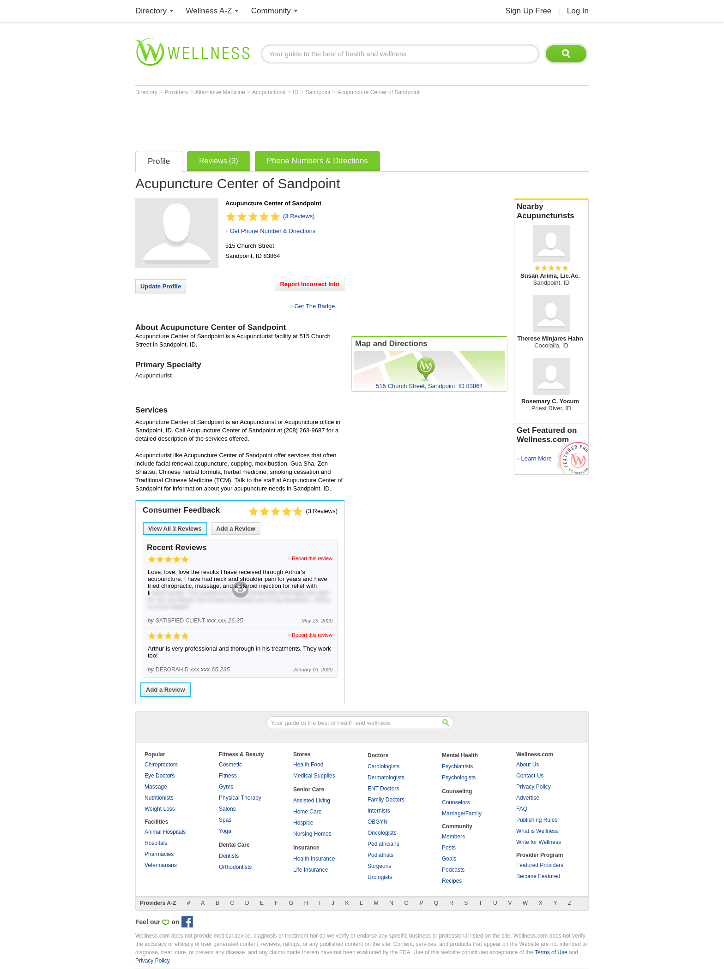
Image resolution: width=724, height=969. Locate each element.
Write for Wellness (538, 842)
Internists (379, 811)
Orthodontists (235, 867)
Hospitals (156, 843)
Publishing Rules (536, 820)
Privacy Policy (533, 787)
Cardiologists (383, 766)
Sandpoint (319, 92)
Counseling (457, 791)
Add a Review (235, 528)
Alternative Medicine (221, 92)
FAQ (521, 809)
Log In (578, 10)
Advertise (527, 798)
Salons (227, 809)
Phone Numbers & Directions (317, 160)
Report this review (312, 558)
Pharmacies (159, 854)
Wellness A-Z (209, 10)
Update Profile (160, 286)
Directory (151, 10)
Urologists (380, 877)
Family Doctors (386, 799)
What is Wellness (537, 831)
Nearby (551, 211)
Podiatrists (380, 855)
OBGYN (377, 822)
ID (296, 92)
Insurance (306, 847)
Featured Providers (539, 865)
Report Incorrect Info (309, 284)
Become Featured (538, 876)
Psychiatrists (457, 766)
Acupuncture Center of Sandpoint (378, 92)
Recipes (452, 881)
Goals (449, 858)
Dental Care (234, 845)
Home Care (307, 811)
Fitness (228, 775)
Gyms (226, 787)
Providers (176, 92)
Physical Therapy (240, 798)
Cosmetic (230, 764)
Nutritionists (159, 798)
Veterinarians (161, 865)
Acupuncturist (269, 92)
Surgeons (379, 866)
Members (453, 836)
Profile (159, 161)
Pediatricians (383, 844)
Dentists (229, 856)
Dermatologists (386, 777)
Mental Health (460, 755)
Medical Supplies (314, 775)
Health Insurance (314, 858)
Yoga (225, 831)
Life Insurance (310, 870)
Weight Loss (160, 809)
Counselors (456, 802)
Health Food (308, 764)
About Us (527, 764)
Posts (449, 847)
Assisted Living (311, 800)
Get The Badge (314, 306)
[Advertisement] (303, 121)
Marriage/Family (462, 813)
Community (271, 10)
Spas (225, 820)
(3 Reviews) (299, 216)
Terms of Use (551, 952)
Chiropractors (161, 764)
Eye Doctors (160, 775)
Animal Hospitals (165, 832)
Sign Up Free (528, 10)
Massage (156, 787)
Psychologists (459, 777)
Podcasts (453, 870)
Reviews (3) (218, 161)
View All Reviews (175, 528)
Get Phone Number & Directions (272, 230)
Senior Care (308, 789)
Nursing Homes (312, 834)
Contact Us (529, 775)
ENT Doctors (383, 788)
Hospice (303, 822)
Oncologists (382, 833)
